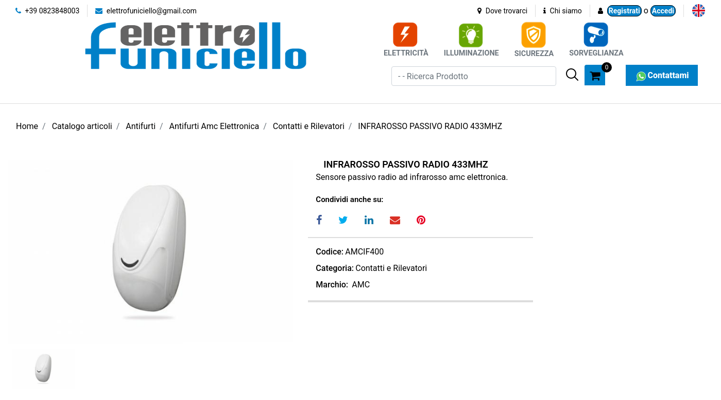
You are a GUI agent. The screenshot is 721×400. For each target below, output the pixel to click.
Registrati (624, 11)
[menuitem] (698, 10)
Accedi (663, 11)
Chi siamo (562, 11)
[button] (572, 74)
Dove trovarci (502, 11)
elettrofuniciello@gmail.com (146, 11)
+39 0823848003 (47, 11)
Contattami (661, 75)
